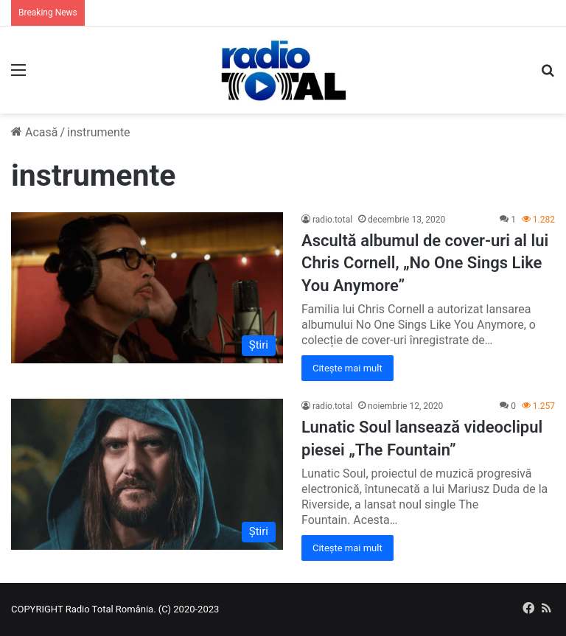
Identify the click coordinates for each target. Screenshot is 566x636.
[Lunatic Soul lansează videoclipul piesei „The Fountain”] (147, 474)
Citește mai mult (347, 368)
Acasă (34, 132)
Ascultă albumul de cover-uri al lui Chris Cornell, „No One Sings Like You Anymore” (424, 263)
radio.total (332, 219)
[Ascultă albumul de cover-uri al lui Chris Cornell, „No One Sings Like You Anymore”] (147, 287)
